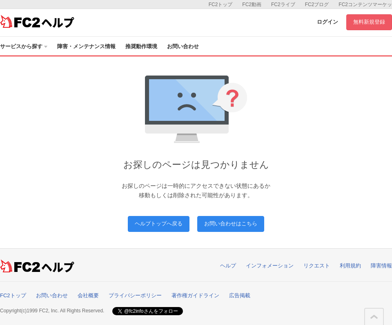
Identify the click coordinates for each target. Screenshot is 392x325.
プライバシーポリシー (135, 295)
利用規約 (350, 266)
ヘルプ (228, 266)
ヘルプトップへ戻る (159, 223)
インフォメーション (270, 266)
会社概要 (88, 295)
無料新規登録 (369, 22)
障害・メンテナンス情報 (86, 46)
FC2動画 (251, 4)
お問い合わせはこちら (230, 223)
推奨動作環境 (141, 46)
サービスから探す (23, 46)
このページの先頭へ (374, 317)
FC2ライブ (283, 4)
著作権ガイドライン (195, 295)
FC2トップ (221, 4)
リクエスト (316, 266)
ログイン (327, 22)
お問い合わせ (183, 46)
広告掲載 (239, 295)
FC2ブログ (317, 4)
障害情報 (381, 266)
